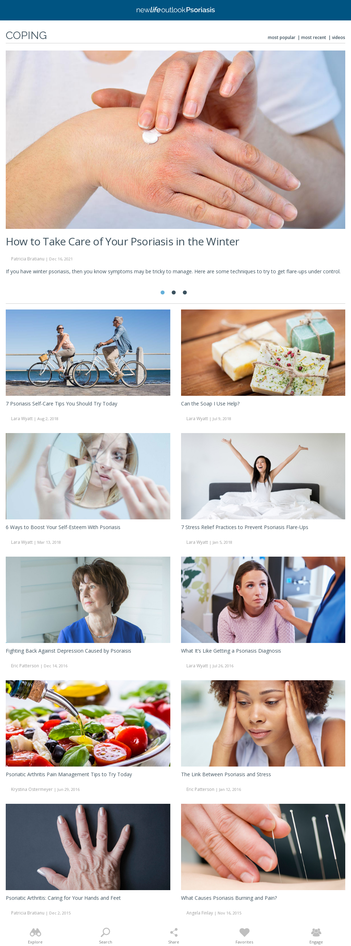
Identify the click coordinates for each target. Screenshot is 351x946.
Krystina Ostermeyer (32, 789)
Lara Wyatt (22, 419)
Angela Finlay (199, 913)
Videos (338, 37)
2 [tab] (174, 292)
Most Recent (313, 37)
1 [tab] (163, 292)
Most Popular (281, 37)
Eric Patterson (25, 666)
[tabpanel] (175, 166)
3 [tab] (185, 292)
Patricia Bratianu (27, 259)
